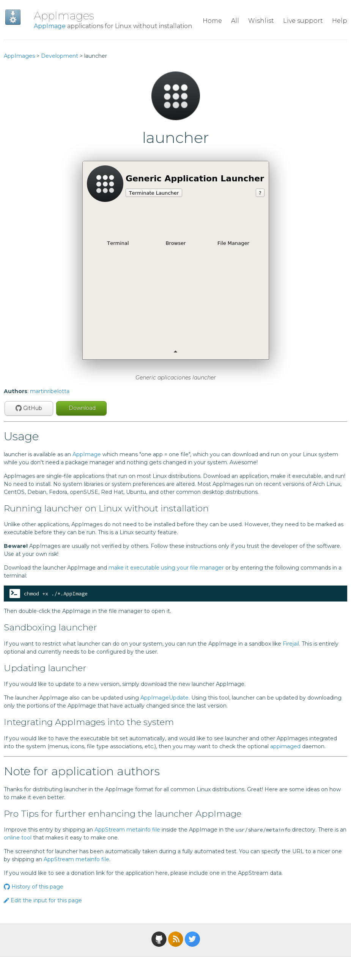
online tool (17, 837)
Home (212, 20)
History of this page (33, 886)
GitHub (29, 408)
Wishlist (261, 20)
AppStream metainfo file (127, 829)
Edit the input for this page (43, 900)
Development (59, 55)
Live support (303, 20)
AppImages (64, 15)
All (235, 20)
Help (339, 20)
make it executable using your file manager (166, 567)
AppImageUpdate (164, 697)
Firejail (291, 643)
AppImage (50, 26)
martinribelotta (49, 391)
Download (81, 408)
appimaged (285, 746)
